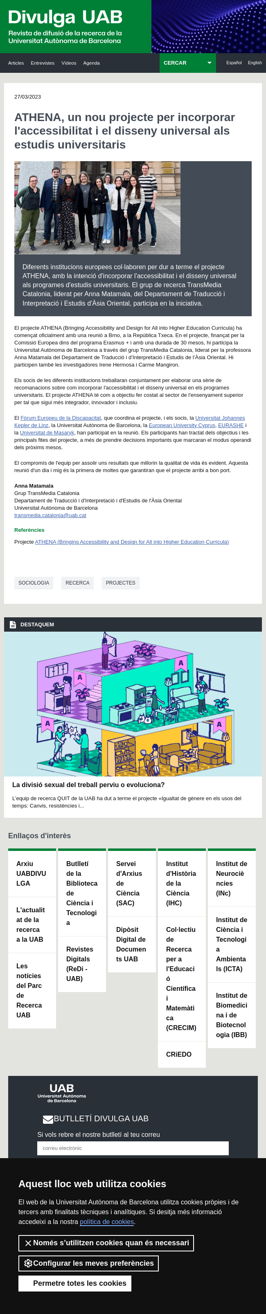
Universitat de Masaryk (47, 433)
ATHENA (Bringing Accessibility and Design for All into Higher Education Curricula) (132, 542)
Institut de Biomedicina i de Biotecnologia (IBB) (231, 1015)
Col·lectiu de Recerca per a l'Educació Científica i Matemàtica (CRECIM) (181, 978)
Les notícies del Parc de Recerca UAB (29, 991)
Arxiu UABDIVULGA (31, 873)
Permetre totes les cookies (74, 1283)
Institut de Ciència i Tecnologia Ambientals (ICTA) (231, 944)
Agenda (91, 62)
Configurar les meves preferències (88, 1263)
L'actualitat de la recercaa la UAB (30, 925)
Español (234, 63)
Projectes (120, 583)
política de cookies (107, 1221)
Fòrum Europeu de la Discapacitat (60, 418)
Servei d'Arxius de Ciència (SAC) (129, 883)
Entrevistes (42, 62)
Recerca (77, 583)
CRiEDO (179, 1054)
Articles (16, 62)
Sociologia (33, 583)
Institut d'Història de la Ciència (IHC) (181, 883)
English (255, 63)
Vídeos (68, 62)
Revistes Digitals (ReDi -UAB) (79, 964)
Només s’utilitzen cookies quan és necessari (106, 1243)
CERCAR (175, 63)
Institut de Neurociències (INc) (231, 878)
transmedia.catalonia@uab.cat (50, 515)
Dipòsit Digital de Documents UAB (131, 944)
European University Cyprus (182, 425)
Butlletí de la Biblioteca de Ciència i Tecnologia (81, 893)
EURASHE (231, 425)
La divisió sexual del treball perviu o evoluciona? (88, 784)
